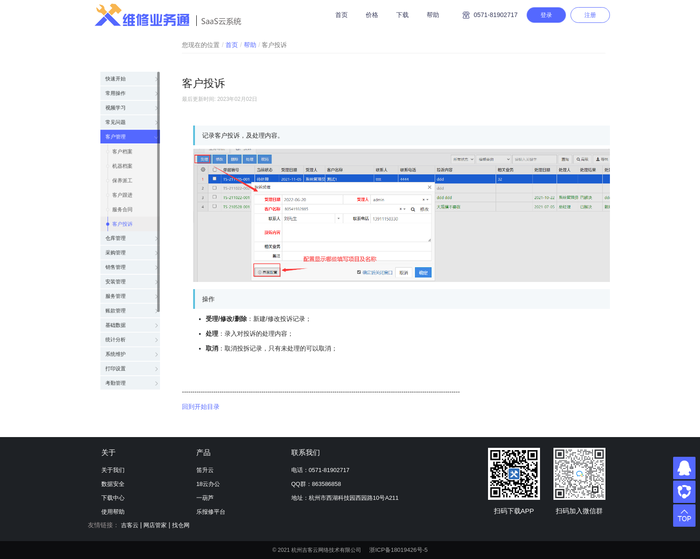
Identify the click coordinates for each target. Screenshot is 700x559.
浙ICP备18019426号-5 (398, 549)
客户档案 (121, 132)
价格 (372, 14)
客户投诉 (121, 222)
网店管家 (155, 525)
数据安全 (113, 484)
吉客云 (129, 525)
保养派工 (121, 168)
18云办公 (208, 484)
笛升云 (205, 470)
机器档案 (121, 150)
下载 (402, 14)
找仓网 (181, 525)
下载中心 (113, 497)
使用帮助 (113, 511)
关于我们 (113, 470)
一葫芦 (205, 497)
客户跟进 (121, 186)
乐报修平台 (210, 511)
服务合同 (121, 204)
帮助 (433, 14)
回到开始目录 (201, 406)
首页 (341, 14)
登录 (546, 15)
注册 (590, 15)
